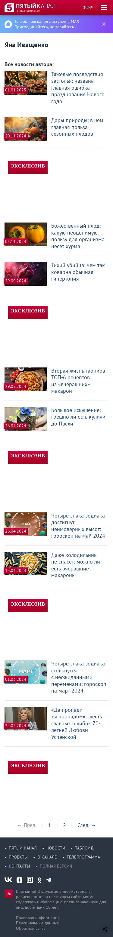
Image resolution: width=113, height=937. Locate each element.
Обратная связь (31, 928)
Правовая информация (38, 917)
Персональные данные (37, 923)
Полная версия (56, 866)
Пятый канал (23, 848)
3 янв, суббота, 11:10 (28, 10)
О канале (47, 857)
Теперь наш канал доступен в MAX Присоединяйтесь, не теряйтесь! (46, 24)
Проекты (18, 857)
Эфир (88, 7)
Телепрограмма (83, 857)
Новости (55, 848)
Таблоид (84, 848)
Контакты (19, 866)
